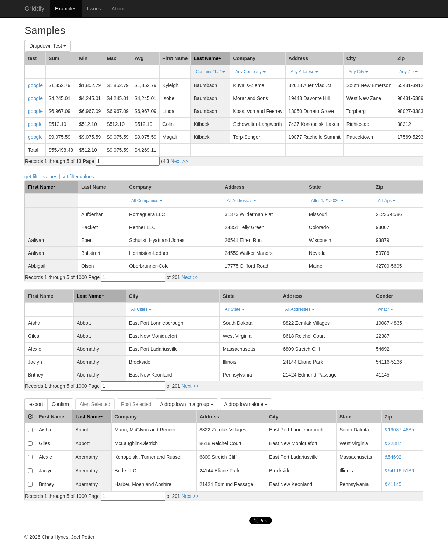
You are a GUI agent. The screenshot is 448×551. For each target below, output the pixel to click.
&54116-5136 (399, 470)
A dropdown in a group (187, 404)
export (36, 404)
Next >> (179, 161)
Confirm (60, 404)
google (35, 85)
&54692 (393, 457)
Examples (65, 9)
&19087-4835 (399, 429)
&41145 (393, 484)
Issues (94, 9)
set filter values (78, 176)
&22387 (393, 443)
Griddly (34, 8)
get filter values (40, 176)
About (118, 9)
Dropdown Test (47, 46)
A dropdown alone (246, 404)
